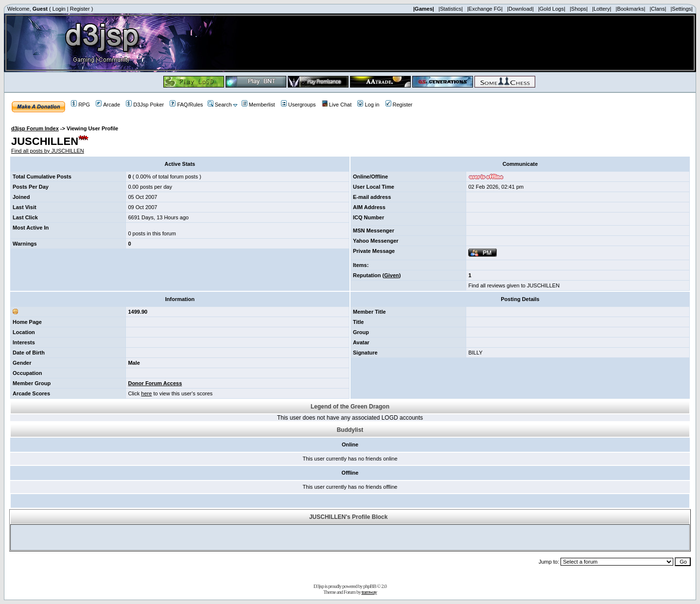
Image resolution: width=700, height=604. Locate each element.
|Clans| (657, 9)
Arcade (108, 104)
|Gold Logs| (551, 9)
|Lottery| (601, 9)
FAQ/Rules (186, 104)
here (146, 393)
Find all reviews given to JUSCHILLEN (514, 285)
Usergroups (298, 104)
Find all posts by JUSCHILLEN (47, 151)
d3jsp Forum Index (35, 128)
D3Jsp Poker (145, 104)
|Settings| (681, 9)
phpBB (369, 586)
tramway (369, 592)
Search (220, 104)
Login (59, 9)
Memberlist (258, 104)
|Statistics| (450, 9)
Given (391, 275)
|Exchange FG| (485, 9)
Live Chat (336, 104)
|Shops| (579, 9)
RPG (80, 104)
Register (80, 9)
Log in (368, 104)
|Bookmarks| (631, 9)
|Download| (520, 9)
